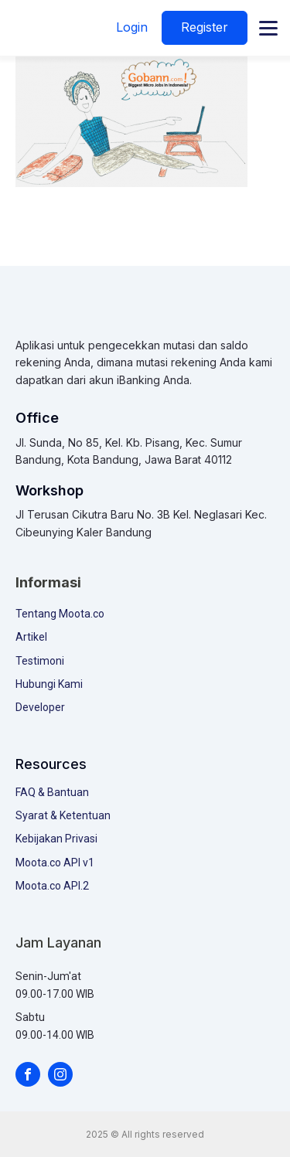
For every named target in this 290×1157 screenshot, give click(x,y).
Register (204, 27)
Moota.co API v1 (54, 862)
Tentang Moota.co (59, 613)
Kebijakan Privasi (56, 838)
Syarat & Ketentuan (63, 815)
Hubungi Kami (49, 684)
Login (132, 27)
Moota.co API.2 (52, 886)
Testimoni (39, 661)
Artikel (31, 637)
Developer (40, 707)
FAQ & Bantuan (52, 792)
